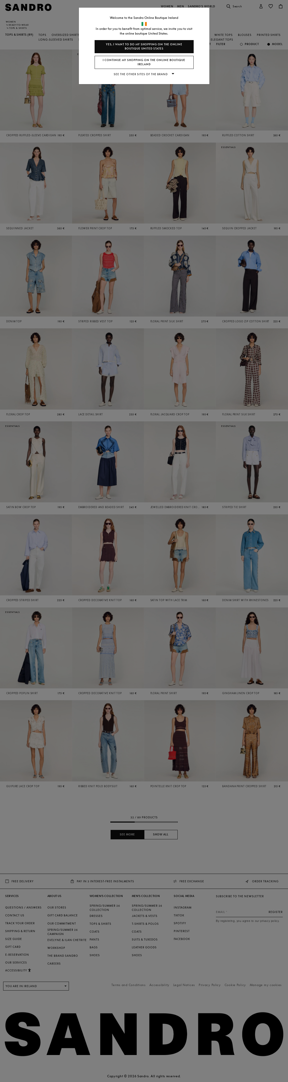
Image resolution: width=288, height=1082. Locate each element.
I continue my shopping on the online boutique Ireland (144, 62)
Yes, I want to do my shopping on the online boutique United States (144, 46)
